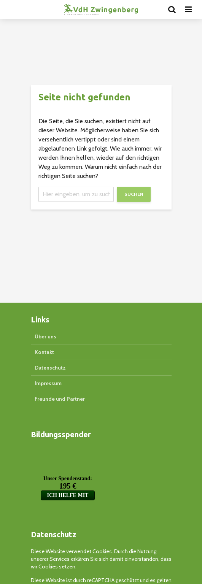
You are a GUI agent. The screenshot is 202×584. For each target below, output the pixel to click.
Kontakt (44, 352)
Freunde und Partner (60, 398)
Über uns (45, 336)
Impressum (48, 383)
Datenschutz (50, 367)
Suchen (133, 194)
